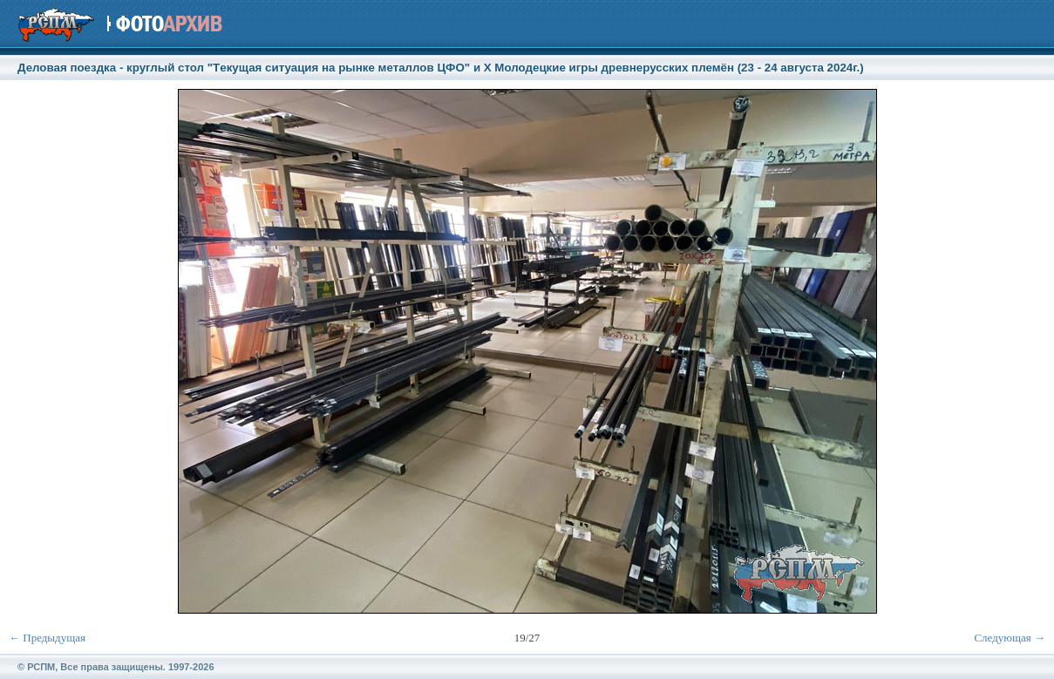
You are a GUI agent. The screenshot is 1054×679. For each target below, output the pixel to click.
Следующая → (1009, 637)
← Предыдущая (47, 637)
